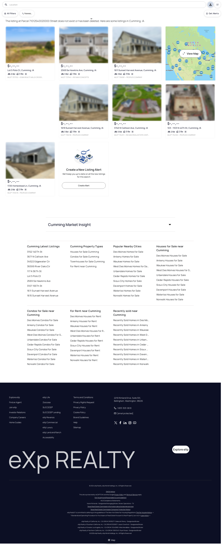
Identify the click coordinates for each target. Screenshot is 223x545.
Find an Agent (15, 402)
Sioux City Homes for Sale (127, 281)
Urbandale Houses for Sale (171, 275)
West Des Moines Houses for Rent (88, 330)
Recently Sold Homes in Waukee (131, 329)
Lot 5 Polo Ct (34, 276)
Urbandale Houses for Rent (85, 335)
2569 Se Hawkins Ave (38, 281)
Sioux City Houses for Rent (85, 345)
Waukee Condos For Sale (40, 329)
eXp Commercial (50, 422)
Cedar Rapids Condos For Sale (43, 344)
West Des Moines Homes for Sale (131, 266)
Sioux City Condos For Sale (41, 349)
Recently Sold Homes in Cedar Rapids (131, 344)
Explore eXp (14, 397)
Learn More (145, 515)
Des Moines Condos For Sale (42, 320)
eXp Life (46, 397)
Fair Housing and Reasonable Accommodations (110, 498)
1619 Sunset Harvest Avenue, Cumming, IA (82, 127)
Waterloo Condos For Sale (41, 359)
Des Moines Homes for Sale (128, 251)
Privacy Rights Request (83, 402)
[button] (110, 225)
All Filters (10, 13)
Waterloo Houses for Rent (84, 355)
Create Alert (83, 185)
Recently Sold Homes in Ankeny (130, 325)
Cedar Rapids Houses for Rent (86, 340)
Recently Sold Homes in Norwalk (131, 364)
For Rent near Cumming (83, 266)
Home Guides (15, 422)
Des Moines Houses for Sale (171, 255)
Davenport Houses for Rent (85, 350)
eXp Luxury (48, 427)
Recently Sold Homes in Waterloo (131, 359)
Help (75, 422)
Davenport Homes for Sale (127, 285)
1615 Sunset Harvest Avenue (42, 295)
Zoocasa (47, 402)
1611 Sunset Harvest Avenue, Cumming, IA (135, 70)
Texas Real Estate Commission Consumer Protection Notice (110, 509)
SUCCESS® (48, 407)
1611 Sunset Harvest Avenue (42, 290)
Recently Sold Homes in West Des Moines (131, 334)
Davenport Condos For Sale (42, 354)
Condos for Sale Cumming (84, 256)
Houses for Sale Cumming (84, 251)
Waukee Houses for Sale (169, 265)
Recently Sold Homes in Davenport (131, 354)
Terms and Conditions (83, 397)
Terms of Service (132, 495)
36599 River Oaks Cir (38, 266)
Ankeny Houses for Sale (169, 260)
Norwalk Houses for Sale (169, 299)
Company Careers (17, 417)
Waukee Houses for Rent (83, 326)
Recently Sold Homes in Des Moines (131, 320)
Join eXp (13, 407)
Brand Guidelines (81, 417)
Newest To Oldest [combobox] (28, 13)
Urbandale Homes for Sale (127, 271)
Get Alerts (212, 13)
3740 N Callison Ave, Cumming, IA (131, 127)
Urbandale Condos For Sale (42, 339)
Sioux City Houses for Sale (170, 284)
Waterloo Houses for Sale (170, 294)
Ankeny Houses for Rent (83, 321)
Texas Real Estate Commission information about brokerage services (110, 506)
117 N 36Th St (34, 271)
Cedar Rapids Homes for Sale (129, 276)
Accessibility (48, 437)
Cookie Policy (79, 412)
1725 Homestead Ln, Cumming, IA (24, 185)
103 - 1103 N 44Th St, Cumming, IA (184, 127)
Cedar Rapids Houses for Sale (172, 280)
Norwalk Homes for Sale (126, 295)
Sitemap (77, 427)
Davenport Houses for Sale (171, 289)
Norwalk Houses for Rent (83, 360)
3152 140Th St (34, 251)
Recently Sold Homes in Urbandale (131, 339)
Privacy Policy (79, 407)
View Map (190, 53)
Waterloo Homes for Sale (126, 290)
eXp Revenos (48, 417)
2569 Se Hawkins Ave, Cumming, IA (78, 70)
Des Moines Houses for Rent (85, 316)
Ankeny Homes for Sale (126, 256)
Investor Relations (17, 412)
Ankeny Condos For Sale (40, 325)
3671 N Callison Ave (37, 256)
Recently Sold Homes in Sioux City (131, 349)
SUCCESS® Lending (51, 412)
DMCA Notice (110, 492)
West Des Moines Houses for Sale (174, 270)
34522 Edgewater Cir (38, 261)
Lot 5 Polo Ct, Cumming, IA (20, 70)
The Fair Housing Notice (144, 512)
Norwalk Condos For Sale (40, 364)
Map (111, 540)
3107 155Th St (34, 285)
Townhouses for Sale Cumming (87, 261)
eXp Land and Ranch (52, 432)
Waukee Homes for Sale (126, 261)
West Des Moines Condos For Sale (45, 334)
